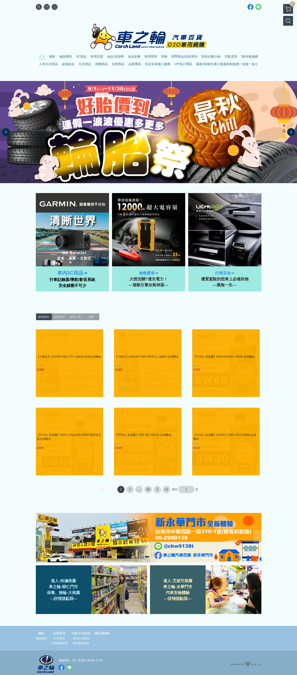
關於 (41, 633)
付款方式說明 (80, 633)
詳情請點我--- (180, 598)
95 (148, 489)
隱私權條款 (102, 633)
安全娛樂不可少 (72, 285)
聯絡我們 (41, 638)
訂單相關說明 (59, 643)
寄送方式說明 (81, 638)
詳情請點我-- (65, 598)
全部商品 (59, 633)
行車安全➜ (224, 273)
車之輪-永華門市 (177, 587)
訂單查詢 (59, 638)
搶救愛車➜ (148, 273)
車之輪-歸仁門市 (63, 587)
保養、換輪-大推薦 (63, 592)
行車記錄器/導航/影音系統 (72, 279)
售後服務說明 (81, 643)
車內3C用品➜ (72, 273)
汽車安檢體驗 (178, 592)
